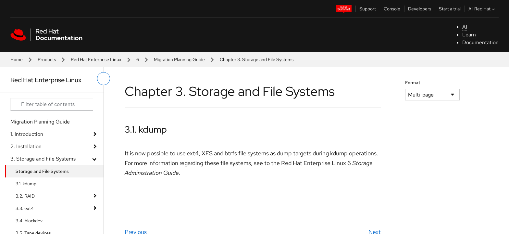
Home (16, 59)
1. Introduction (26, 134)
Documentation (480, 42)
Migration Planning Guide (179, 59)
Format (412, 82)
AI (464, 26)
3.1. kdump (26, 184)
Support (367, 9)
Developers (419, 9)
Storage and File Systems (42, 171)
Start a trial (450, 9)
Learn (469, 34)
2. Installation (26, 146)
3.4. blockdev (29, 221)
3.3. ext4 (25, 208)
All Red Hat (482, 9)
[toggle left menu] (103, 78)
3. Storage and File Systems (43, 158)
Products (47, 59)
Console (392, 9)
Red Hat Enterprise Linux (96, 59)
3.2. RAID (25, 196)
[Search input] (51, 104)
